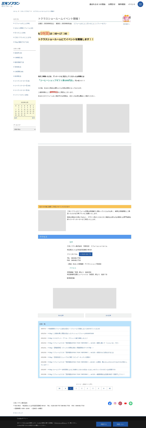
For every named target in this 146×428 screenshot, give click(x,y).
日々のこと (91, 23)
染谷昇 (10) (18, 53)
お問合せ (111, 4)
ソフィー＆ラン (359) (21, 95)
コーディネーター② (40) (22, 85)
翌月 (33, 118)
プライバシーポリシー (60, 423)
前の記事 (61, 315)
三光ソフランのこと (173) (23, 37)
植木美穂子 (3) (19, 62)
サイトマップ (19, 413)
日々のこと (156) (20, 33)
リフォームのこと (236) (22, 23)
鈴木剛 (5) (18, 76)
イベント (131, 4)
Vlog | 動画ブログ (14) (22, 42)
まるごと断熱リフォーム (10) (24, 28)
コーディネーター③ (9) (22, 90)
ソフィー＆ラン (101, 23)
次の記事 (108, 315)
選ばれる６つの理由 (97, 4)
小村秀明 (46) (19, 71)
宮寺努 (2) (18, 67)
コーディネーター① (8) (22, 81)
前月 (15, 118)
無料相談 (121, 4)
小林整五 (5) (19, 57)
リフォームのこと (80, 23)
